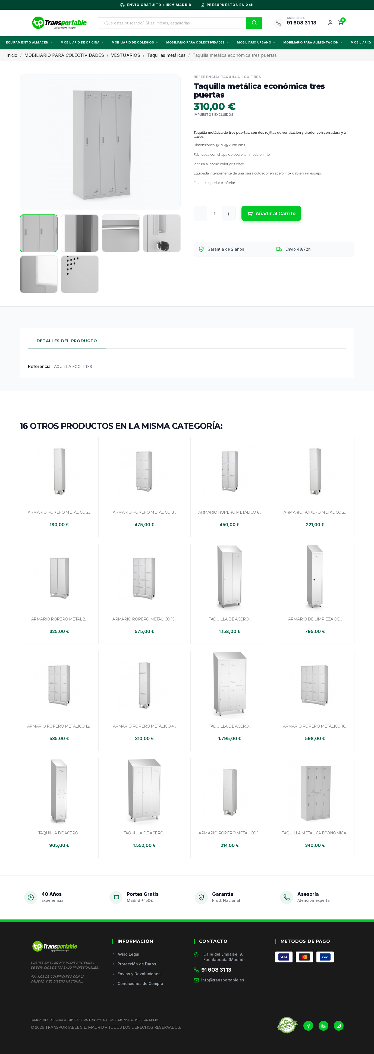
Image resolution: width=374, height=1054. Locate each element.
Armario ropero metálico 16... (315, 726)
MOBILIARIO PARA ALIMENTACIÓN (313, 42)
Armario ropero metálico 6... (229, 512)
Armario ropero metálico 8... (144, 512)
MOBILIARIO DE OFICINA (82, 42)
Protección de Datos (134, 964)
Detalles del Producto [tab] (67, 340)
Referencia (39, 366)
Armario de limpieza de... (315, 619)
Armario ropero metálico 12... (59, 726)
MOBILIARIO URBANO (256, 42)
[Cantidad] (214, 213)
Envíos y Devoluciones (136, 973)
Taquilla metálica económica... (315, 833)
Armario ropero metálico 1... (229, 833)
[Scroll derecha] (369, 42)
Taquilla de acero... (230, 619)
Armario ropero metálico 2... (59, 512)
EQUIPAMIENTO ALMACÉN (29, 42)
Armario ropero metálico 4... (144, 726)
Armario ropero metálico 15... (144, 619)
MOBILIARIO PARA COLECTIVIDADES (198, 42)
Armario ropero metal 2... (59, 619)
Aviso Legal (125, 954)
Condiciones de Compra (137, 983)
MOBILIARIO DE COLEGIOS (135, 42)
